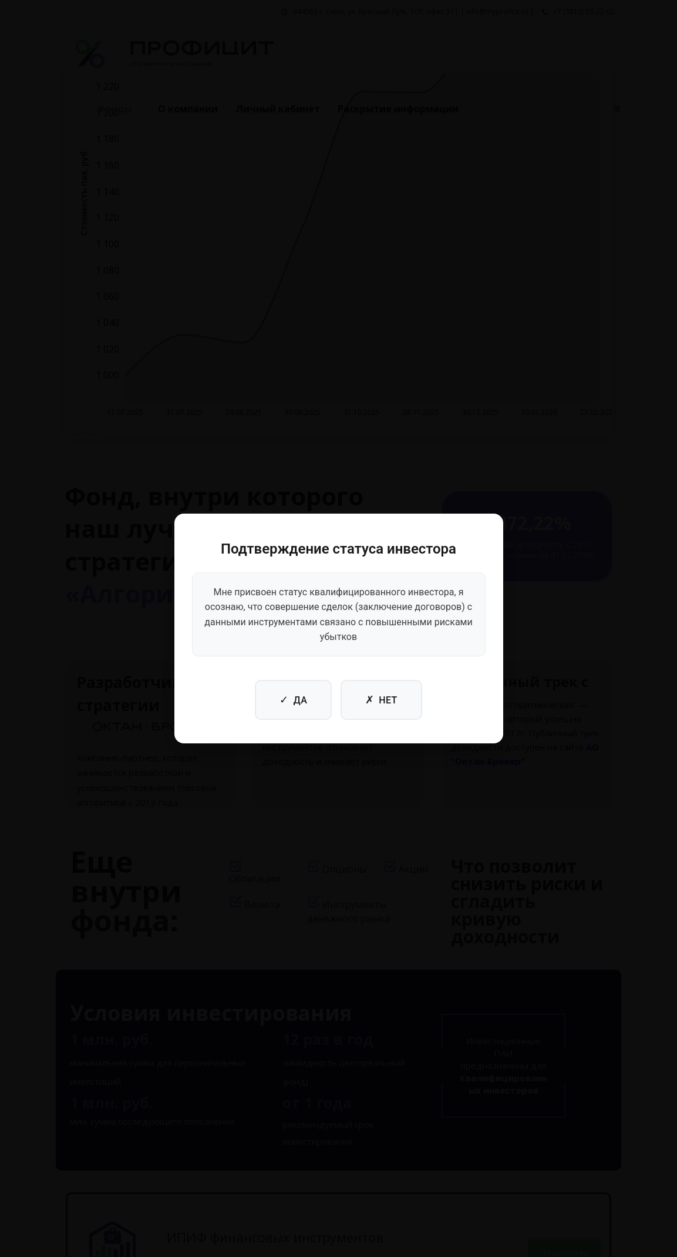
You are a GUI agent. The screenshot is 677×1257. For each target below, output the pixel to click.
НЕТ (381, 699)
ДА (293, 699)
